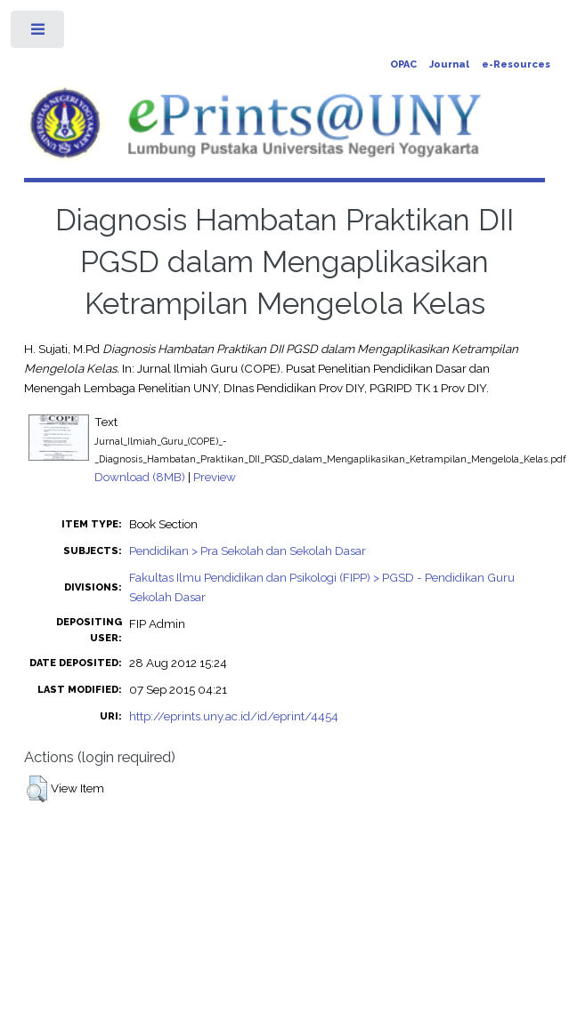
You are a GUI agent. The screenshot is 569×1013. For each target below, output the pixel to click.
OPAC (403, 64)
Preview (214, 477)
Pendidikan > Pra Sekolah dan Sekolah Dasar (247, 550)
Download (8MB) (139, 477)
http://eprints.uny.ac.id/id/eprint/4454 (233, 716)
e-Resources (516, 64)
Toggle (38, 33)
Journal (449, 64)
